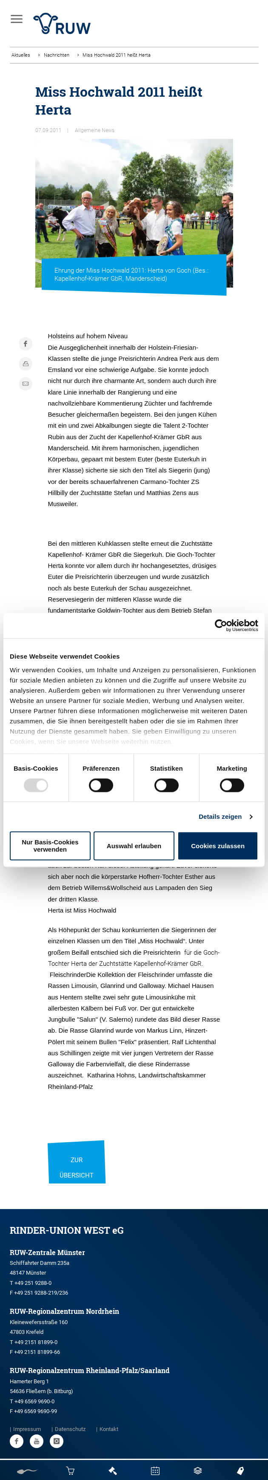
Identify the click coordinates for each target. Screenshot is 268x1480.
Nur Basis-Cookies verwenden (50, 846)
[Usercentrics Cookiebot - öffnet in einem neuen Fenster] (221, 625)
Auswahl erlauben (134, 845)
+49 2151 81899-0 (35, 1342)
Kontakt (109, 1429)
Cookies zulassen (218, 845)
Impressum (27, 1429)
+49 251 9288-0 (32, 1283)
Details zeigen (220, 816)
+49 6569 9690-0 (34, 1401)
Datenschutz (70, 1429)
